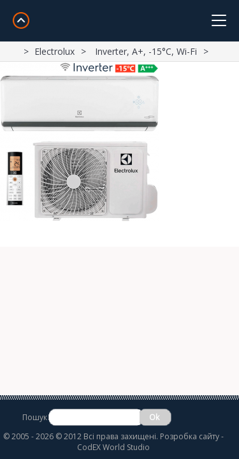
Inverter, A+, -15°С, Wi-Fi (146, 51)
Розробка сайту (189, 436)
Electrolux (54, 51)
